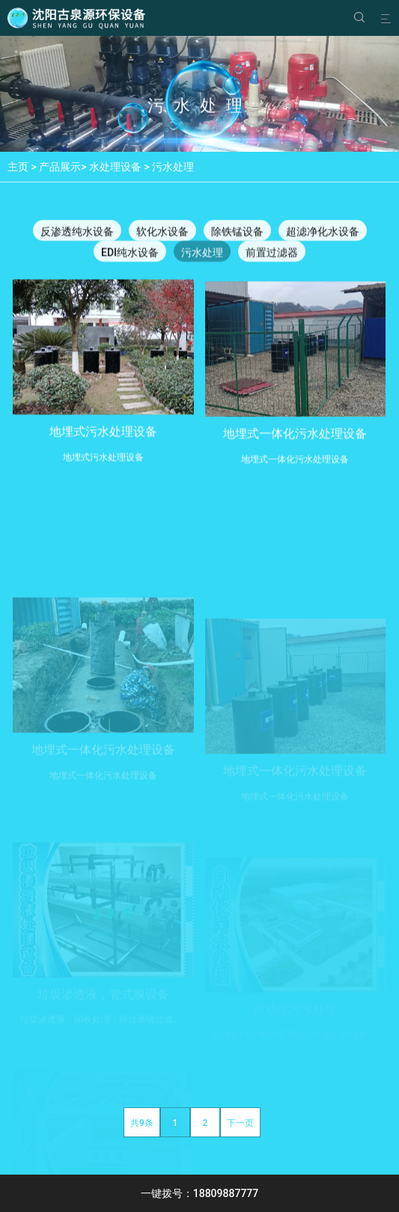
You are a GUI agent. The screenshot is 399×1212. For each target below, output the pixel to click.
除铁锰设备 (237, 233)
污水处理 (173, 167)
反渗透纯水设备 (77, 233)
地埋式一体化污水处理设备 (295, 443)
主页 (17, 167)
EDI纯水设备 (130, 253)
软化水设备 (162, 233)
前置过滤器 (272, 253)
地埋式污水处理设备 (103, 438)
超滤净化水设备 (322, 233)
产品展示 (60, 167)
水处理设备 (115, 167)
